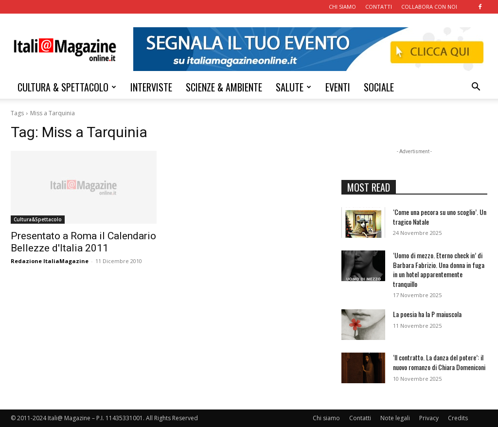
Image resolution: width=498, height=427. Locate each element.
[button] (475, 87)
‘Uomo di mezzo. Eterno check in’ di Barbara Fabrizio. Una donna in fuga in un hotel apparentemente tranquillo (438, 269)
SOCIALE (379, 87)
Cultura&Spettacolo (38, 219)
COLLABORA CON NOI (429, 6)
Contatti (360, 418)
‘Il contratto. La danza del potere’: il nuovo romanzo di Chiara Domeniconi (439, 362)
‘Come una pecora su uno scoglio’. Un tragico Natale (439, 217)
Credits (458, 418)
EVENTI (337, 87)
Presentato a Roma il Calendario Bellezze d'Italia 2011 (83, 242)
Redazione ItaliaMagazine (50, 261)
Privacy (429, 418)
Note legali (395, 418)
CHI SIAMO (342, 6)
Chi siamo (326, 418)
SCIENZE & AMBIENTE (224, 87)
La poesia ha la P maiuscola (427, 314)
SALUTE (293, 87)
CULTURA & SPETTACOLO (67, 87)
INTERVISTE (151, 87)
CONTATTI (378, 6)
